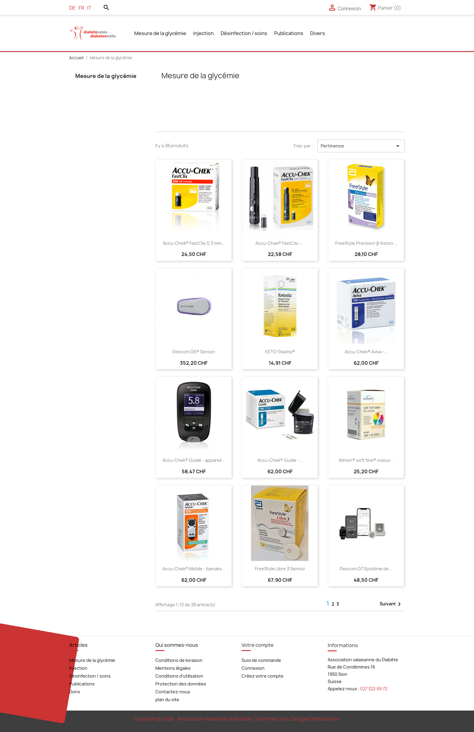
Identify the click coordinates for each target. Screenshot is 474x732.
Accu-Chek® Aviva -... (366, 352)
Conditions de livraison (179, 660)
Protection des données (180, 684)
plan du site (167, 699)
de (72, 8)
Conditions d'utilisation (179, 676)
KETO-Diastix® (280, 352)
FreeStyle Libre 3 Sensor (280, 569)
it (89, 8)
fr (81, 8)
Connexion (253, 668)
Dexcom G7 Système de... (366, 569)
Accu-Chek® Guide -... (280, 460)
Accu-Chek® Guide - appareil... (193, 460)
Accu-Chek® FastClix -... (280, 243)
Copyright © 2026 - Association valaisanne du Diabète (193, 719)
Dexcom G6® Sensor (194, 352)
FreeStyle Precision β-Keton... (366, 243)
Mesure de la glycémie (160, 33)
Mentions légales (173, 668)
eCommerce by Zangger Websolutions (298, 719)
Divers (317, 33)
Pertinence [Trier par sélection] (361, 146)
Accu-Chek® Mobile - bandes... (194, 569)
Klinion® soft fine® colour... (366, 460)
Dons (74, 692)
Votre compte (258, 645)
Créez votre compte (263, 676)
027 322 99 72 (373, 689)
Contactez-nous (172, 692)
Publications (288, 33)
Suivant (391, 604)
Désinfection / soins (244, 33)
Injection (203, 33)
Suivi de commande (261, 660)
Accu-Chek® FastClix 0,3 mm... (194, 243)
